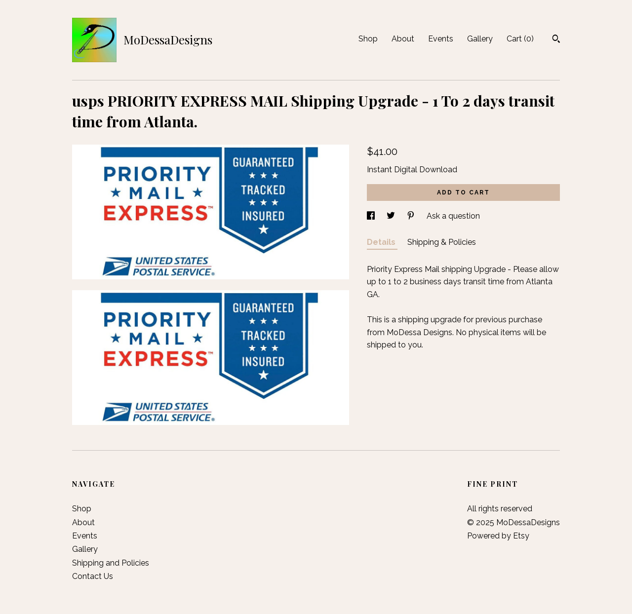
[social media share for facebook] (372, 216)
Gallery (480, 38)
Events (440, 38)
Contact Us (92, 576)
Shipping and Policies (110, 563)
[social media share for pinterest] (412, 216)
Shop (368, 38)
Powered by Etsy (498, 535)
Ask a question (453, 216)
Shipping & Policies (441, 242)
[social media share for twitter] (392, 216)
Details (382, 242)
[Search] (556, 40)
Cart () (520, 38)
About (403, 38)
